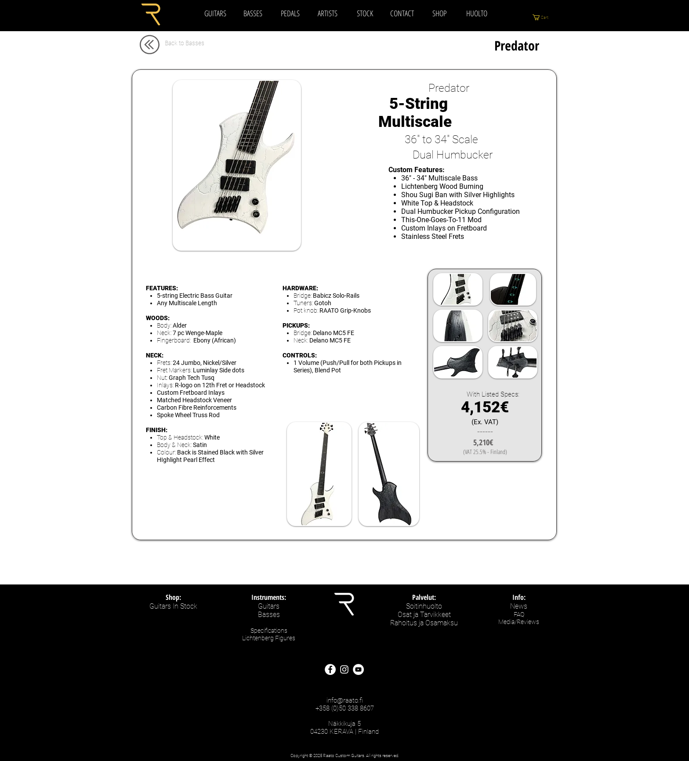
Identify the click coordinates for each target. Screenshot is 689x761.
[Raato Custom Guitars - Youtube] (358, 669)
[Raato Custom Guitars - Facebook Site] (330, 669)
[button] (546, 17)
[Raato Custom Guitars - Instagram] (344, 669)
